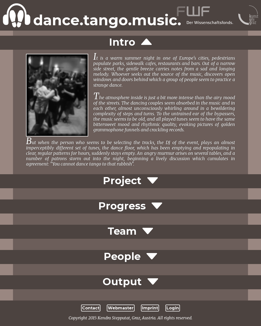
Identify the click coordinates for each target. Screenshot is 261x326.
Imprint (150, 308)
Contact (90, 308)
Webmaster (121, 308)
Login (172, 308)
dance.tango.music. (107, 20)
